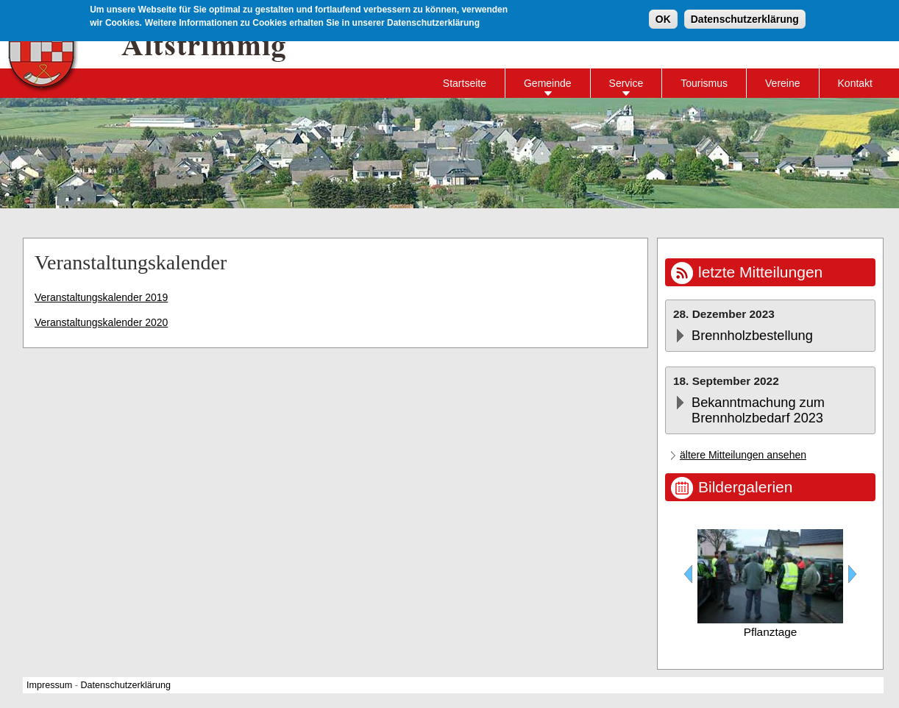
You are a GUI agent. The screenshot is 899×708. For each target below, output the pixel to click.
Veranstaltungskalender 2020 (101, 322)
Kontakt (855, 83)
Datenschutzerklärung (745, 18)
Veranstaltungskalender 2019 (101, 297)
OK (663, 18)
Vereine (782, 83)
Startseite (464, 83)
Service (626, 83)
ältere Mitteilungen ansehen (743, 455)
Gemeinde (548, 83)
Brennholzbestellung (752, 335)
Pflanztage (770, 632)
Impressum (49, 685)
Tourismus (704, 83)
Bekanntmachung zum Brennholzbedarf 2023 (758, 410)
